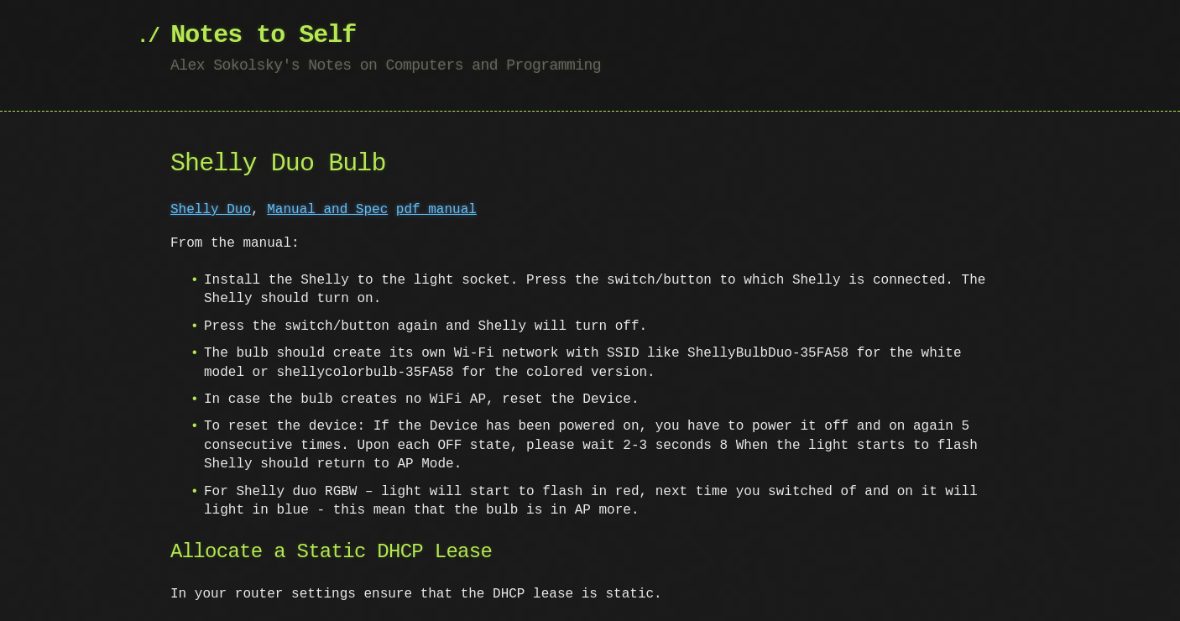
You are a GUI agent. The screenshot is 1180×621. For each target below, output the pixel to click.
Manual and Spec (327, 210)
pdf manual (436, 210)
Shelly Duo (210, 210)
